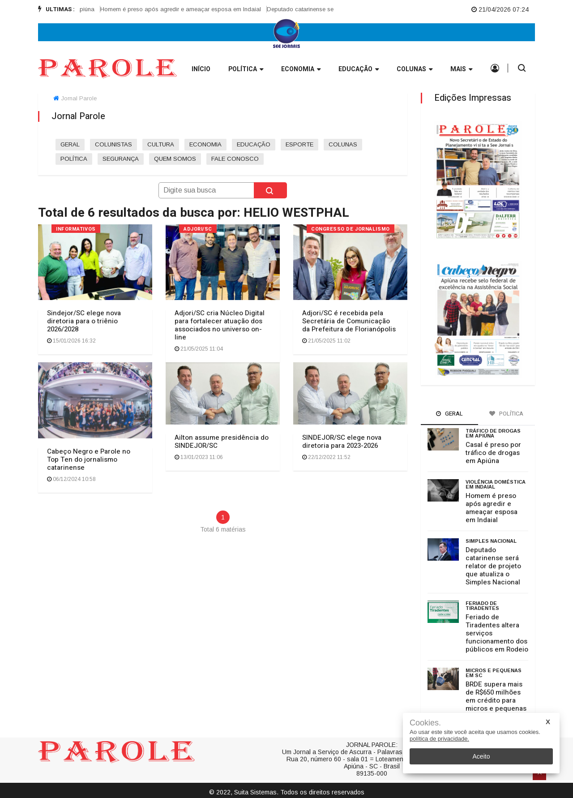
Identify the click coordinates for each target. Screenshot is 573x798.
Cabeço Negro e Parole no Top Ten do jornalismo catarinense (88, 459)
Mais (461, 69)
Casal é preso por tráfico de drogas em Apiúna (493, 453)
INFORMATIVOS (76, 229)
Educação (358, 69)
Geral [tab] (449, 413)
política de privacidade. (439, 738)
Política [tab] (506, 413)
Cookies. (425, 723)
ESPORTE (299, 144)
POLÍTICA (73, 158)
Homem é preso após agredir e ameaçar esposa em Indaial (186, 9)
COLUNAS (343, 144)
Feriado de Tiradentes (482, 606)
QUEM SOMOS (175, 158)
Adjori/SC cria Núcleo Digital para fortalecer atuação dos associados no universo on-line (220, 325)
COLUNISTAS (113, 144)
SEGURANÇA (121, 158)
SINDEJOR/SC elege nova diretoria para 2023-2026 (341, 441)
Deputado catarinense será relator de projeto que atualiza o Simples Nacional (493, 566)
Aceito (481, 756)
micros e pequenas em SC (494, 673)
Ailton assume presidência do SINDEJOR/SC (222, 441)
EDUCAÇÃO (253, 144)
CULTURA (160, 144)
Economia (301, 69)
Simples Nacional (491, 541)
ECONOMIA (205, 144)
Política (245, 69)
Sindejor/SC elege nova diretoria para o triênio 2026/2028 (84, 321)
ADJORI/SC (198, 229)
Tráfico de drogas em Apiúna (493, 433)
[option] (189, 9)
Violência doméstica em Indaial (496, 484)
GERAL (70, 144)
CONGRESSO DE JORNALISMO (350, 229)
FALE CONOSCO (235, 158)
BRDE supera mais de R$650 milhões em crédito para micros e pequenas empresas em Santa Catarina (497, 704)
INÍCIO (201, 69)
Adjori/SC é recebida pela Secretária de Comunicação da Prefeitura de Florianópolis (349, 321)
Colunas (414, 69)
